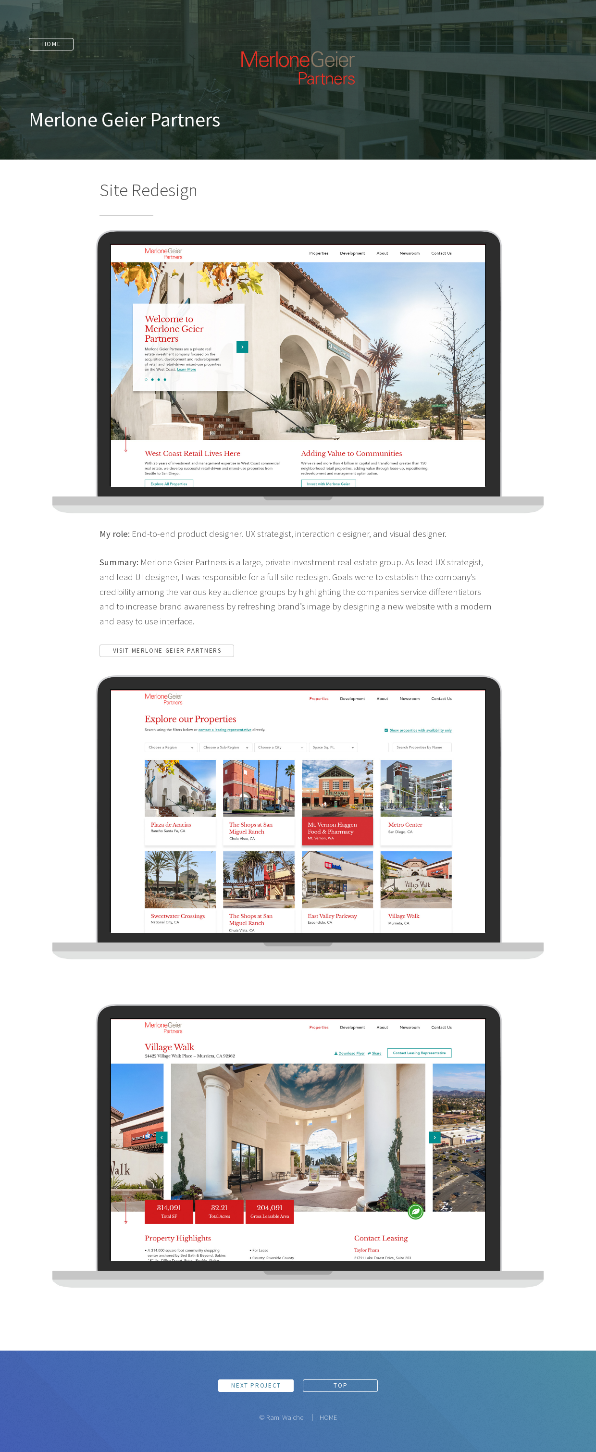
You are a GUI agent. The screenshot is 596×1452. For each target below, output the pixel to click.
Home (48, 43)
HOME (328, 1417)
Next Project (256, 1385)
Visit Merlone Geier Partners (167, 650)
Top (341, 1385)
